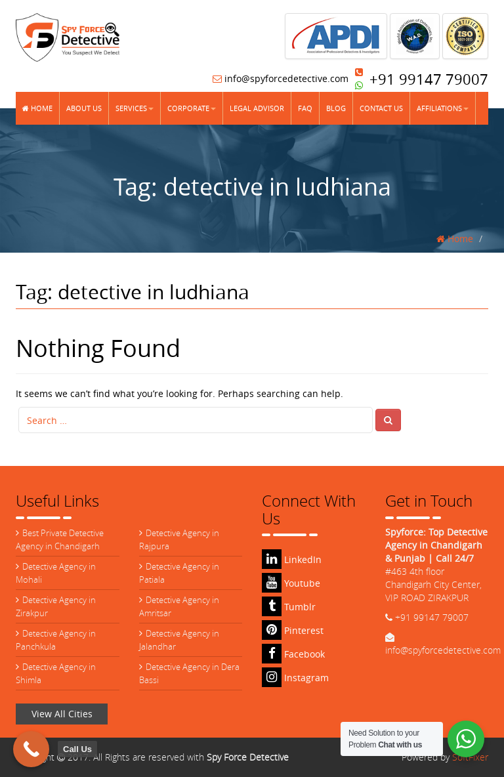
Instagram (295, 677)
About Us (84, 108)
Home (37, 108)
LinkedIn (292, 559)
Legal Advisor (257, 108)
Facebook (293, 654)
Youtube (291, 583)
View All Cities (62, 713)
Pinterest (293, 630)
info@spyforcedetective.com (280, 78)
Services (135, 108)
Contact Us (381, 108)
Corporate (191, 108)
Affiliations (443, 108)
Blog (336, 108)
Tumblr (289, 606)
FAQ (305, 108)
